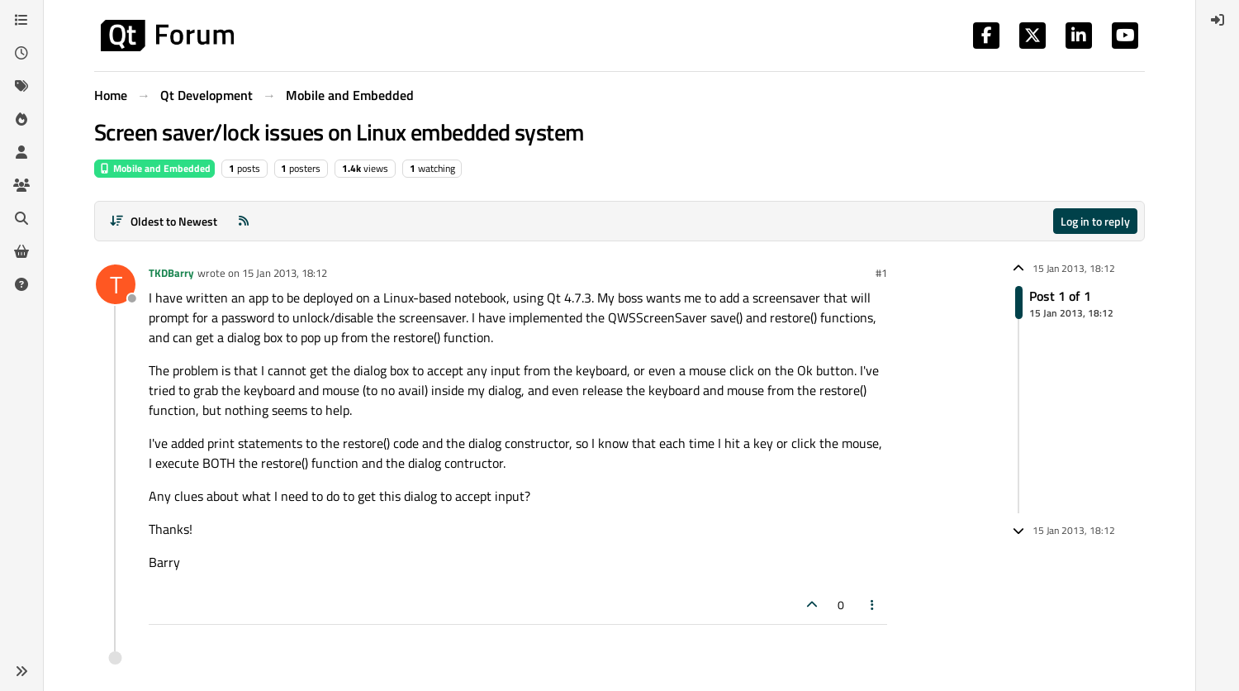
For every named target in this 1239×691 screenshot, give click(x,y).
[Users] (21, 152)
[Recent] (21, 53)
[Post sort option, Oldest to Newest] (163, 221)
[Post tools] (873, 604)
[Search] (21, 218)
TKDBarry (171, 272)
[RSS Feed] (243, 221)
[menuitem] (1217, 20)
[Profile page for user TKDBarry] (115, 284)
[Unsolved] (21, 284)
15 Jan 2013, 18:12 (284, 272)
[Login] (1217, 20)
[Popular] (21, 119)
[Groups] (21, 185)
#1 (881, 272)
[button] (21, 671)
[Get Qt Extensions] (21, 251)
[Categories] (21, 20)
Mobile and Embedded (154, 168)
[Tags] (21, 86)
